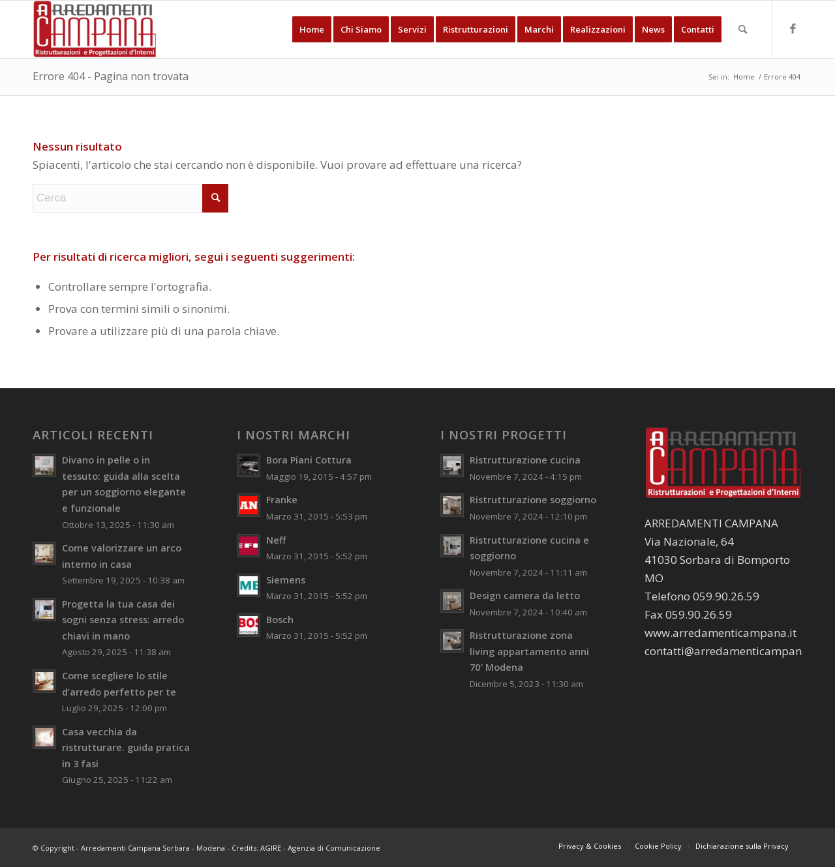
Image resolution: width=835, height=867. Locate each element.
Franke (281, 499)
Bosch (280, 619)
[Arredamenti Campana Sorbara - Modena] (95, 29)
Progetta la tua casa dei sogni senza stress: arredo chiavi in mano (123, 620)
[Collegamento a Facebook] (792, 28)
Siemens (285, 580)
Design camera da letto (525, 595)
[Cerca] (742, 29)
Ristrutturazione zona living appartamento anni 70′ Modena (529, 651)
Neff (276, 540)
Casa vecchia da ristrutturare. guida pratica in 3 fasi (126, 748)
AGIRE (270, 848)
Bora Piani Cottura (309, 460)
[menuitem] (312, 29)
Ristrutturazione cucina (525, 460)
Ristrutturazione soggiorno (533, 499)
